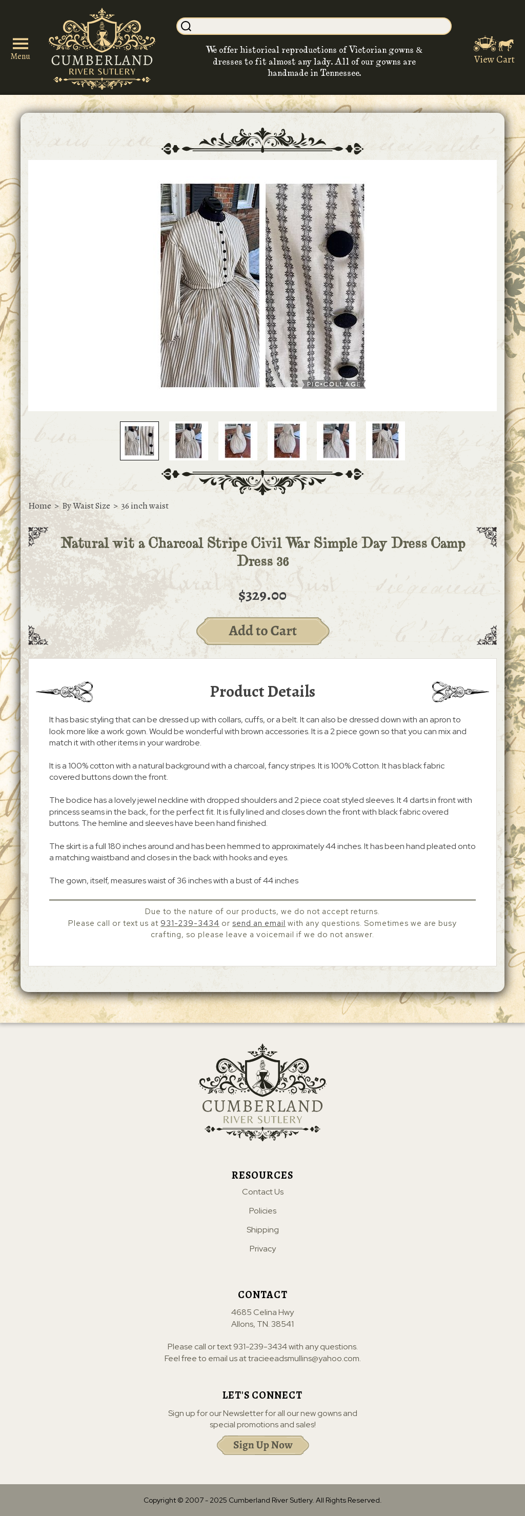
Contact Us (263, 1192)
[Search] (322, 26)
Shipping (263, 1230)
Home (39, 506)
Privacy (263, 1249)
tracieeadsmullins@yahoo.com (303, 1358)
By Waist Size (86, 506)
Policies (262, 1211)
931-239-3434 (189, 923)
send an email (259, 923)
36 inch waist (145, 506)
